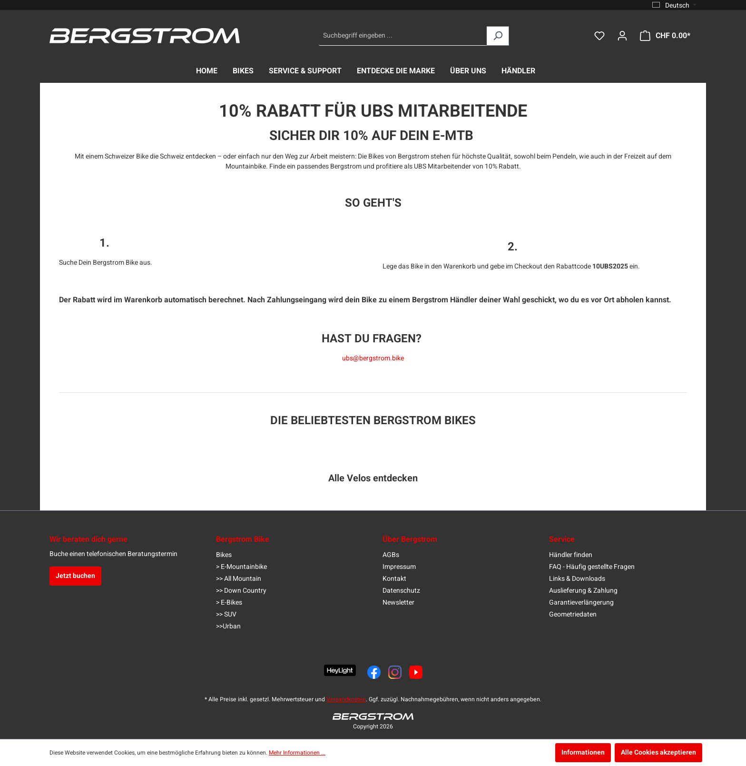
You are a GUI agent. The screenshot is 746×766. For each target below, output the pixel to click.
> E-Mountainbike (241, 567)
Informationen (583, 752)
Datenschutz (401, 591)
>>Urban (228, 626)
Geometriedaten (573, 614)
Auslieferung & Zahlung (583, 591)
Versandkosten (346, 699)
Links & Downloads (577, 579)
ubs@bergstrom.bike (373, 358)
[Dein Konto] (622, 36)
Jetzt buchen (75, 576)
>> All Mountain (238, 579)
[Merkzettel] (599, 36)
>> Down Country (241, 591)
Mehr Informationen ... (297, 752)
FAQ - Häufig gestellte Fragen (592, 567)
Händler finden (570, 555)
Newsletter (398, 602)
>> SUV (226, 614)
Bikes (224, 555)
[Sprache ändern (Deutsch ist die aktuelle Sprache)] (674, 5)
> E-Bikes (229, 602)
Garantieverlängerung (581, 602)
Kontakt (394, 579)
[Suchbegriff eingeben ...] (403, 36)
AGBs (391, 555)
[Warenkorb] (665, 36)
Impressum (399, 567)
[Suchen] (498, 36)
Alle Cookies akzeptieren (658, 752)
